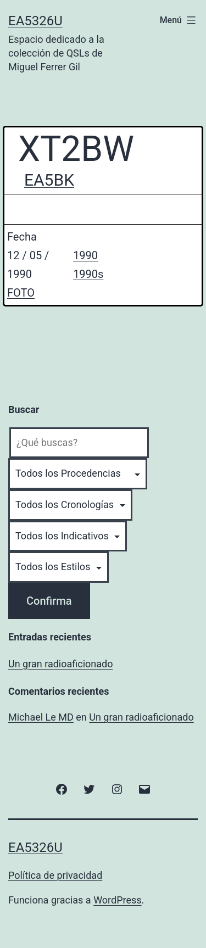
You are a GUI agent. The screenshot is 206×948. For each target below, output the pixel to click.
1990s (88, 274)
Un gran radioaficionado (60, 664)
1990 (85, 255)
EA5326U (35, 21)
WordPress (117, 900)
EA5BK (49, 179)
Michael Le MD (41, 717)
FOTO (21, 292)
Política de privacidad (55, 875)
